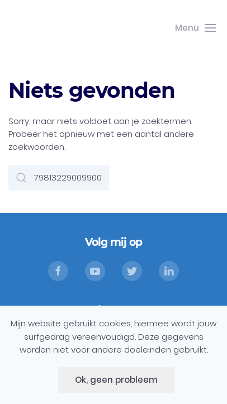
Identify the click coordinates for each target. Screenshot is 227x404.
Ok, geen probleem (116, 380)
